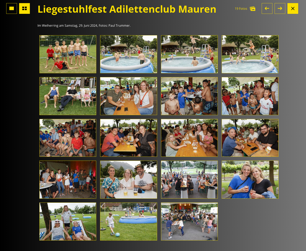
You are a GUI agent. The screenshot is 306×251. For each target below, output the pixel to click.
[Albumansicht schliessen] (292, 8)
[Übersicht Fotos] (24, 8)
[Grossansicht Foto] (11, 8)
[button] (267, 8)
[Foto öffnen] (67, 54)
